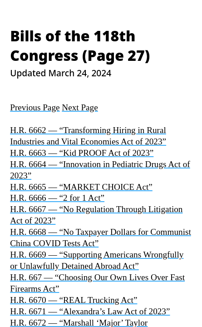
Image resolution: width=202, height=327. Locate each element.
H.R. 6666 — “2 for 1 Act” (57, 198)
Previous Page (34, 107)
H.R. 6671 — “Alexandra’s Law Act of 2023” (90, 311)
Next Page (80, 107)
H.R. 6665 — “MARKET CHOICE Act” (81, 187)
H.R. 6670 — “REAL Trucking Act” (73, 300)
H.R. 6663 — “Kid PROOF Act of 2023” (81, 153)
